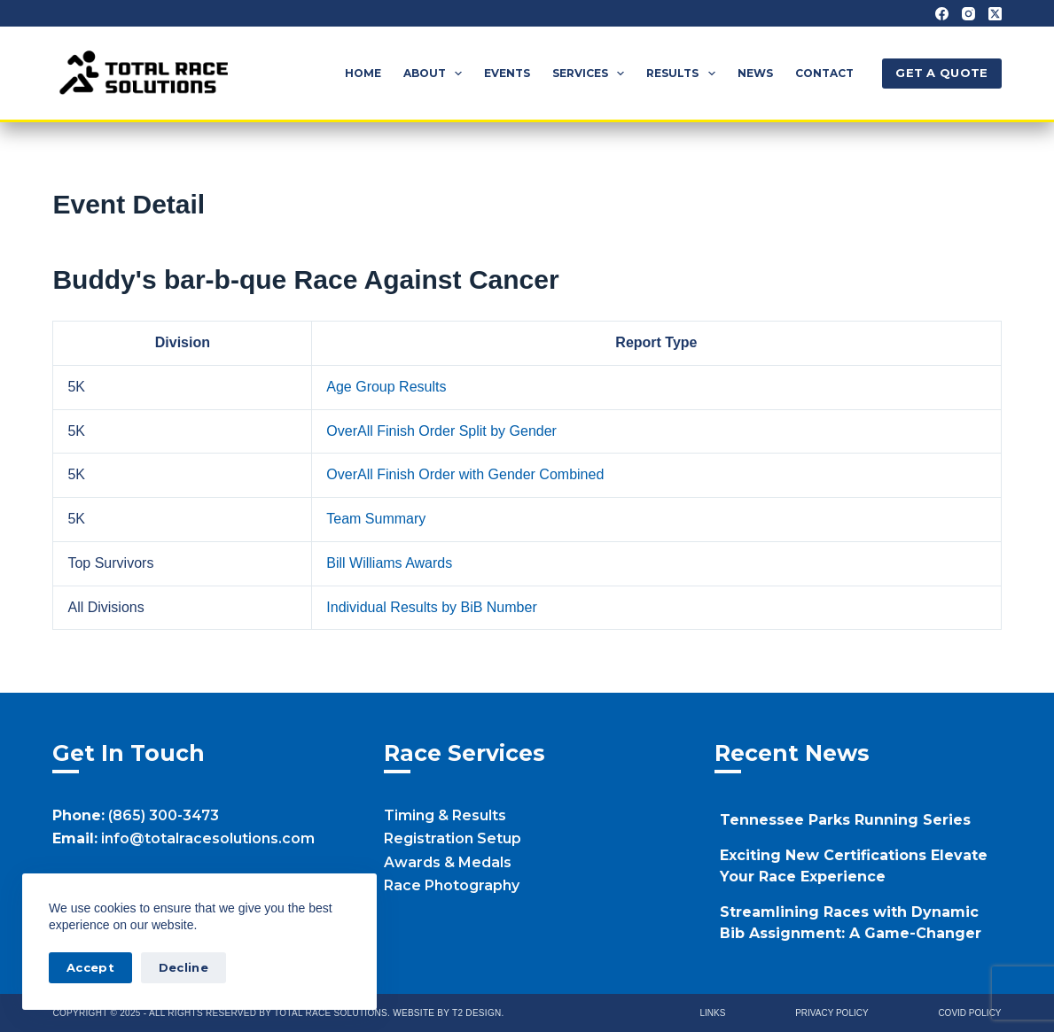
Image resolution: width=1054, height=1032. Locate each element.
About (436, 73)
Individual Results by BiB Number (431, 607)
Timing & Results (445, 815)
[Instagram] (968, 13)
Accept (90, 967)
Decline (183, 967)
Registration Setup (452, 838)
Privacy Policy (831, 1013)
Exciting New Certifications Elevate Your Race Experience (854, 866)
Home (363, 73)
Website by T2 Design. (448, 1013)
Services (591, 73)
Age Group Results (386, 386)
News (755, 73)
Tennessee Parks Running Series (845, 819)
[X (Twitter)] (995, 13)
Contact (824, 73)
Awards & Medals (447, 862)
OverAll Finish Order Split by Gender (441, 430)
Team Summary (376, 518)
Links (713, 1013)
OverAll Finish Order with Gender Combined (465, 474)
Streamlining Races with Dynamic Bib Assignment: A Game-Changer (850, 923)
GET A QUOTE (941, 73)
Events (507, 73)
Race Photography (451, 885)
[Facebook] (942, 13)
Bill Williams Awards (389, 562)
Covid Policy (969, 1013)
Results (684, 73)
